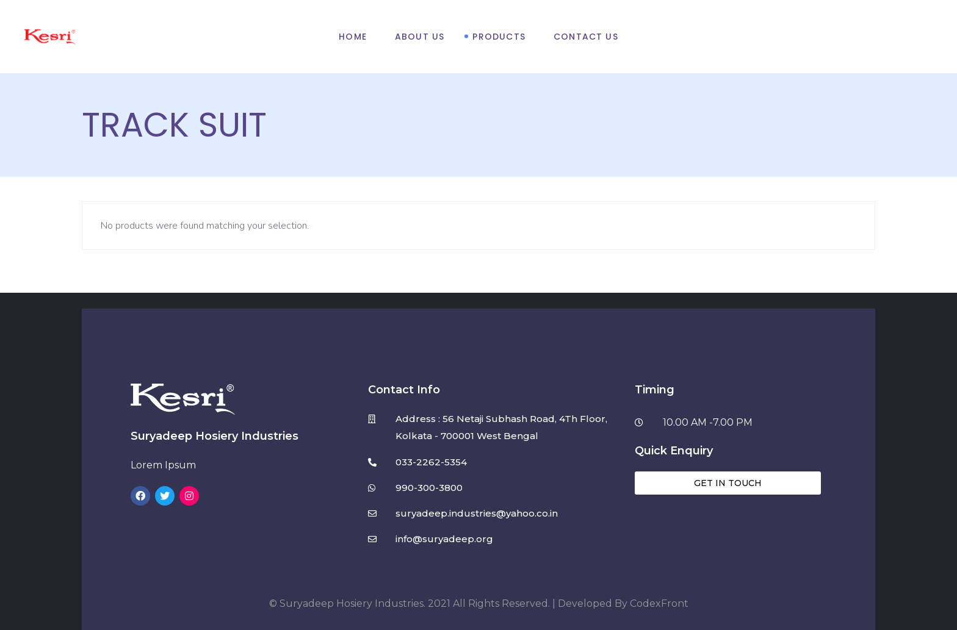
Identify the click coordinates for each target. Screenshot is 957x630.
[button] (728, 483)
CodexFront (659, 603)
